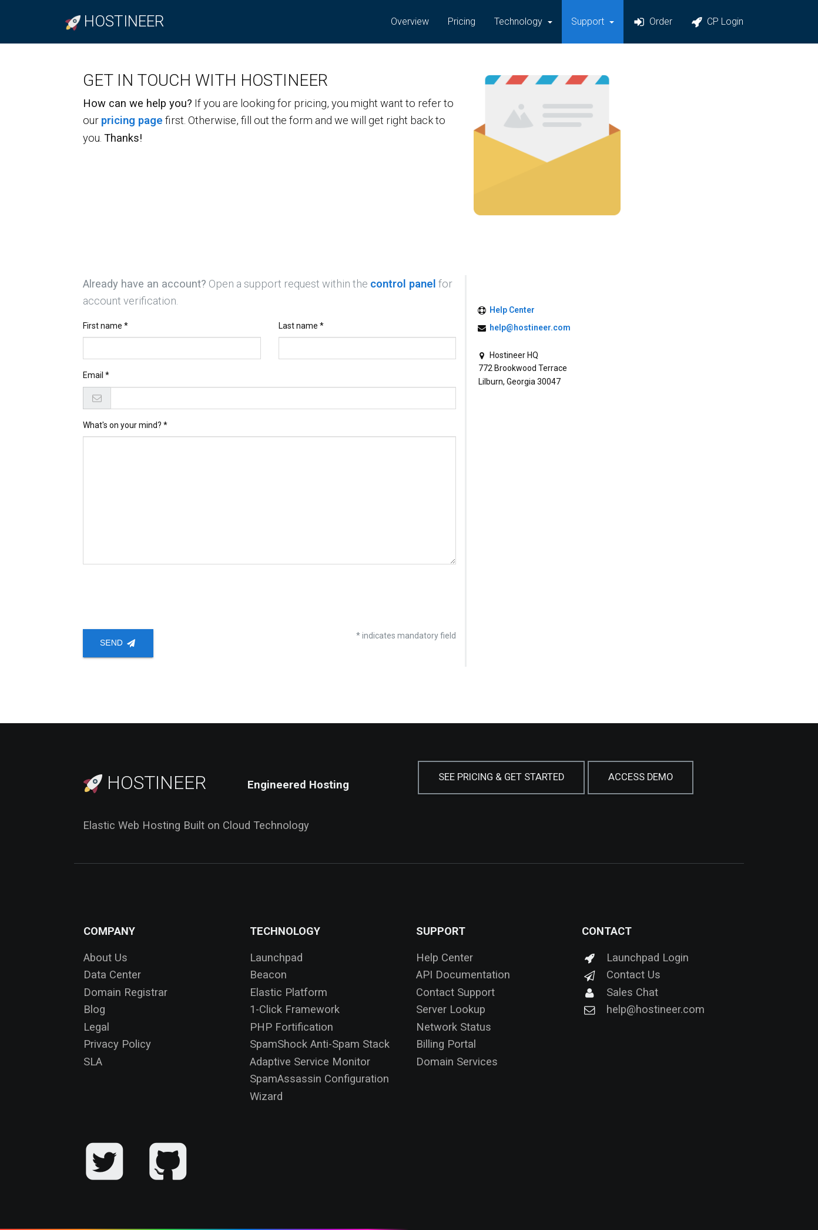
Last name (299, 325)
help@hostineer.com (530, 327)
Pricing (461, 21)
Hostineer (144, 782)
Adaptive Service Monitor (310, 1061)
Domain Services (457, 1061)
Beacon (268, 974)
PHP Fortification (291, 1027)
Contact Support (455, 992)
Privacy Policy (117, 1044)
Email (94, 375)
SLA (92, 1061)
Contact (607, 931)
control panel (403, 284)
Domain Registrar (125, 992)
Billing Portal (446, 1044)
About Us (105, 957)
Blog (94, 1009)
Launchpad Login (635, 957)
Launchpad (276, 957)
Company (109, 931)
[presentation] (172, 597)
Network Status (453, 1027)
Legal (96, 1027)
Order (652, 22)
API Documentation (463, 974)
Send (118, 643)
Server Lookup (450, 1009)
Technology (285, 931)
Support (440, 931)
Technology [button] (519, 21)
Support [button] (588, 21)
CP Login (717, 22)
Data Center (112, 974)
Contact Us (621, 974)
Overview (410, 21)
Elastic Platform (288, 992)
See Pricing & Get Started (501, 777)
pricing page (132, 120)
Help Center (512, 310)
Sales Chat (620, 992)
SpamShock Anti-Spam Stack (320, 1044)
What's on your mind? (123, 425)
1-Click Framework (295, 1009)
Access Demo (640, 777)
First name (103, 325)
